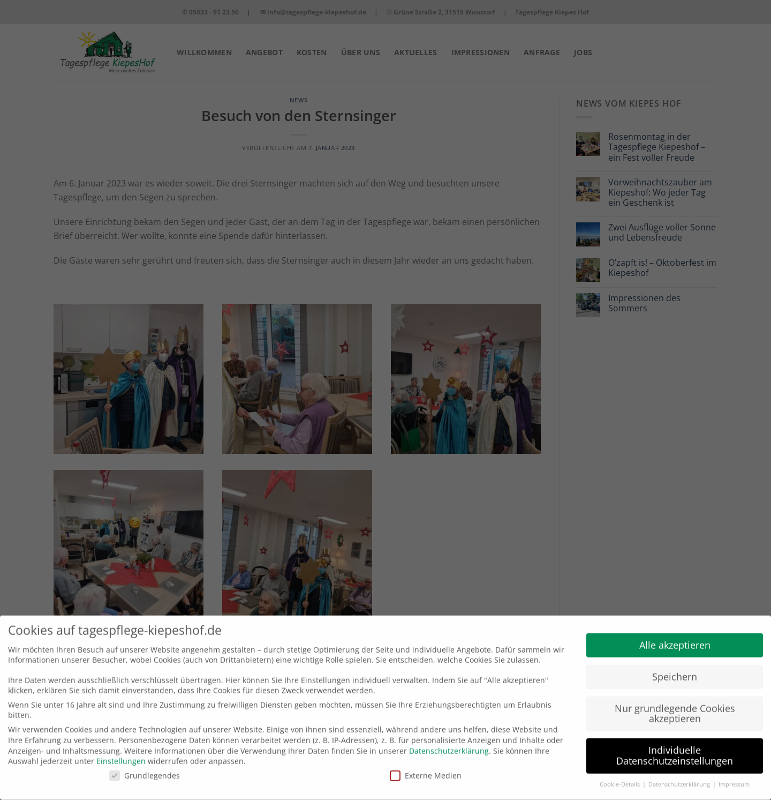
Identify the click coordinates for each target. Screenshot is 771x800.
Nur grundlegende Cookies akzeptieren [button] (675, 707)
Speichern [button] (674, 670)
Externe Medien (426, 769)
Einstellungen (121, 755)
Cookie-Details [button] (620, 778)
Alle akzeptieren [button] (674, 638)
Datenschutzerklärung (449, 744)
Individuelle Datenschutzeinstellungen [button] (674, 749)
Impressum (734, 778)
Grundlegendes (144, 769)
